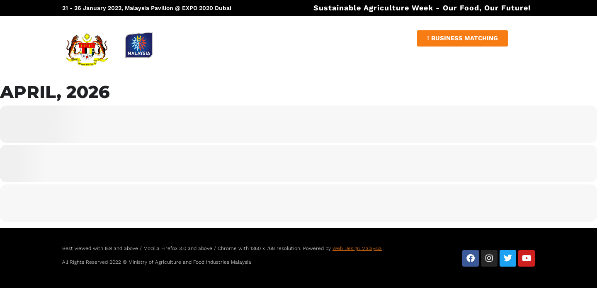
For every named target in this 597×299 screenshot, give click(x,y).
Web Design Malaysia (357, 248)
